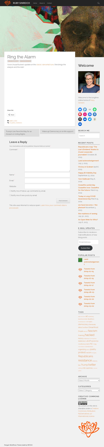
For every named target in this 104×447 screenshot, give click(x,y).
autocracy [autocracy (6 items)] (91, 316)
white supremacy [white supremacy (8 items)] (87, 368)
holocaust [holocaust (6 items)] (87, 338)
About (42, 3)
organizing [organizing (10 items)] (82, 349)
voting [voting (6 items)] (80, 368)
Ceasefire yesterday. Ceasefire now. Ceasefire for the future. (88, 187)
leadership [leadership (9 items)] (95, 341)
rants (15, 121)
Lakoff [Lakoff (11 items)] (88, 341)
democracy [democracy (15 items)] (83, 324)
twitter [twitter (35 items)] (92, 364)
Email (11, 181)
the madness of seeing (87, 214)
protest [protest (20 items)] (82, 352)
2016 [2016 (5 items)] (79, 316)
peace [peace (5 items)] (87, 349)
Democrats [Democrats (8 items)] (92, 324)
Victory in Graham (85, 167)
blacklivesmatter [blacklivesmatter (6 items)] (83, 319)
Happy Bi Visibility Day (87, 173)
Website (12, 186)
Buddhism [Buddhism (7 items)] (91, 319)
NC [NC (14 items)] (91, 344)
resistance (19, 123)
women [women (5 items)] (95, 368)
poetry (13, 123)
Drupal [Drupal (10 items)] (80, 331)
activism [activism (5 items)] (83, 316)
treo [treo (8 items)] (79, 365)
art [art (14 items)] (87, 316)
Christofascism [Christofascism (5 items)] (82, 321)
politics (11, 121)
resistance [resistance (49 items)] (85, 360)
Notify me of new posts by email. (24, 195)
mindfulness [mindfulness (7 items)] (82, 344)
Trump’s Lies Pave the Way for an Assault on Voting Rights (19, 132)
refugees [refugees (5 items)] (94, 352)
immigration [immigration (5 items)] (93, 338)
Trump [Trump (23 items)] (84, 364)
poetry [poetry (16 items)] (93, 349)
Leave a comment (25, 61)
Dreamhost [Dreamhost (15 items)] (93, 327)
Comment (13, 150)
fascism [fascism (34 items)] (92, 330)
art (10, 123)
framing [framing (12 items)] (81, 335)
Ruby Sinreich (21, 3)
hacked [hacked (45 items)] (89, 335)
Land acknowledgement (88, 161)
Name (12, 175)
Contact (49, 3)
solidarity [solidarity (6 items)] (94, 361)
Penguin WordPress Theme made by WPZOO (18, 445)
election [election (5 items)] (85, 331)
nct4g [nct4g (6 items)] (94, 344)
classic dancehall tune (45, 65)
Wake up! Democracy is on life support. (58, 131)
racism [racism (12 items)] (88, 353)
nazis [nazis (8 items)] (88, 344)
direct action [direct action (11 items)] (83, 327)
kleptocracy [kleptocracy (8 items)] (81, 341)
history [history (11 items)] (80, 338)
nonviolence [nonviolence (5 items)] (81, 346)
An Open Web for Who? (88, 220)
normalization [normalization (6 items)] (89, 346)
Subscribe (85, 248)
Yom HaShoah (84, 179)
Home (35, 3)
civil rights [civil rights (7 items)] (89, 321)
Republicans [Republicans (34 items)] (85, 356)
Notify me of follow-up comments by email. (28, 191)
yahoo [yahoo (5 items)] (79, 370)
